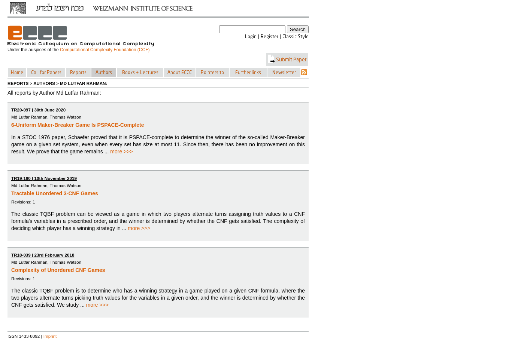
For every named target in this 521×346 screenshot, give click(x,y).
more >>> (121, 151)
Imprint (50, 336)
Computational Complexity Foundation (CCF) (104, 49)
